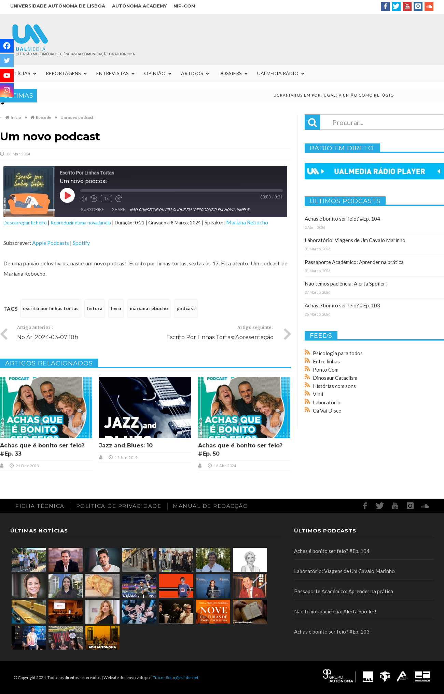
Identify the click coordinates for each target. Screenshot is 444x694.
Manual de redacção (210, 506)
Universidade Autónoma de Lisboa (57, 6)
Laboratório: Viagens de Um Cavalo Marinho (355, 240)
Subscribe (92, 209)
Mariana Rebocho (247, 222)
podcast (186, 308)
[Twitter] (7, 60)
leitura (94, 308)
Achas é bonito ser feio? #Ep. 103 (342, 305)
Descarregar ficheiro (25, 222)
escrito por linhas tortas (51, 308)
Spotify (81, 242)
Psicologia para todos (338, 353)
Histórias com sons (334, 386)
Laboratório (327, 402)
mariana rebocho (149, 308)
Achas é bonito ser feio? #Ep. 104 (342, 219)
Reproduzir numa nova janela (81, 222)
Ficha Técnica (40, 506)
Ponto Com (325, 369)
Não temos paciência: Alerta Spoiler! (346, 283)
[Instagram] (7, 90)
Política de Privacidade (119, 506)
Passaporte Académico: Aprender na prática (354, 262)
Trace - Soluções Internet (175, 677)
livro (116, 308)
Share (118, 209)
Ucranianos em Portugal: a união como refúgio (343, 95)
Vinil (318, 394)
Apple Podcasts (50, 242)
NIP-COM (184, 6)
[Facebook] (7, 46)
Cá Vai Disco (327, 410)
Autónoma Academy (139, 6)
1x (106, 199)
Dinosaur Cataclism (335, 378)
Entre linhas (326, 361)
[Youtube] (7, 75)
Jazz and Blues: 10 (126, 445)
